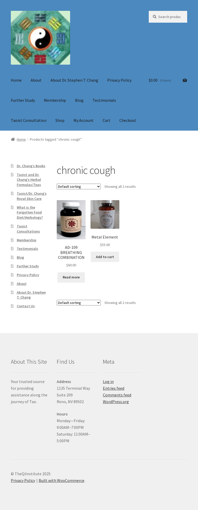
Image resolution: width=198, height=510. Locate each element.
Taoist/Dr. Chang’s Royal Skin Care (32, 196)
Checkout (127, 120)
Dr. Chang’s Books (31, 166)
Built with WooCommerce (61, 480)
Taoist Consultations (28, 229)
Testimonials (104, 100)
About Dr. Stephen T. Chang (74, 80)
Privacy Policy (119, 80)
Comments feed (117, 394)
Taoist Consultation (28, 120)
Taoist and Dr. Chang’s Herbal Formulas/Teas (29, 179)
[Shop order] (79, 186)
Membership (55, 100)
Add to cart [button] (105, 256)
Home (16, 80)
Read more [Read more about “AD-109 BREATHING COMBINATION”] (71, 277)
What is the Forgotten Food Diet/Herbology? (30, 212)
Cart (106, 120)
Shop (59, 120)
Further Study (23, 100)
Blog (79, 100)
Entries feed (113, 388)
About (36, 80)
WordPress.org (116, 401)
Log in (108, 381)
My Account (83, 120)
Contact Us (26, 306)
